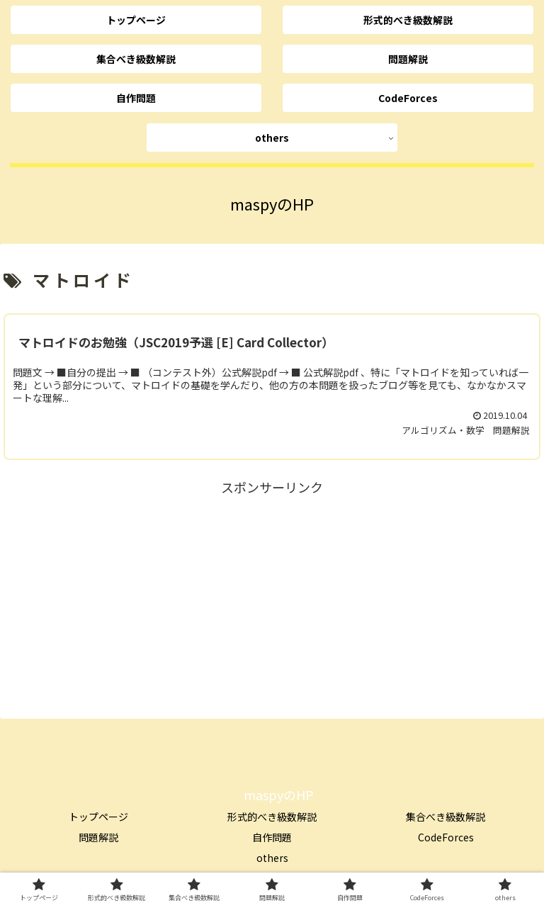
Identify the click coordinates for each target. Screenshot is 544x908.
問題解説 (98, 837)
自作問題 (272, 837)
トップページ (98, 816)
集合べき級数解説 (445, 816)
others (272, 858)
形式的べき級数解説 (272, 816)
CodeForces (446, 837)
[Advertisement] (272, 598)
